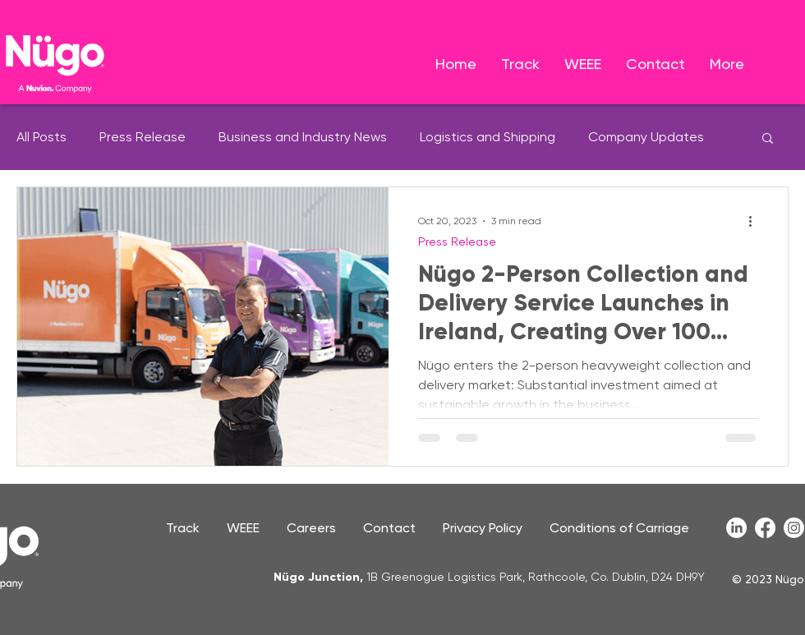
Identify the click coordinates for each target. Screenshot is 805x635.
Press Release (142, 137)
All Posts (41, 137)
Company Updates (646, 137)
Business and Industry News (302, 137)
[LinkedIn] (736, 528)
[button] (767, 139)
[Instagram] (794, 528)
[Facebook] (765, 528)
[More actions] (756, 221)
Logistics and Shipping (487, 137)
